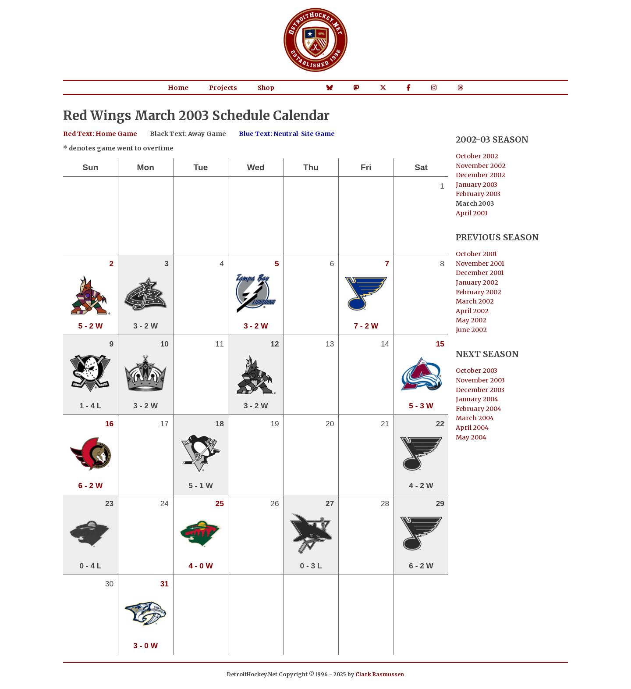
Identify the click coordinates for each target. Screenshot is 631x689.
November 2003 (480, 380)
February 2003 (478, 194)
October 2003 (476, 371)
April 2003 (472, 213)
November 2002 (481, 166)
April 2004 (472, 428)
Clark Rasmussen (379, 674)
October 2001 (476, 254)
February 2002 (478, 292)
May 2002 (471, 320)
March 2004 (475, 418)
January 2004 (477, 399)
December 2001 (480, 273)
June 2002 (471, 330)
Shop (266, 88)
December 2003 (480, 390)
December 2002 (480, 175)
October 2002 (477, 156)
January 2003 (476, 185)
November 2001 (480, 264)
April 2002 (472, 311)
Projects (223, 88)
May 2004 (471, 437)
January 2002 (477, 282)
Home (178, 88)
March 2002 (475, 301)
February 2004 (478, 409)
